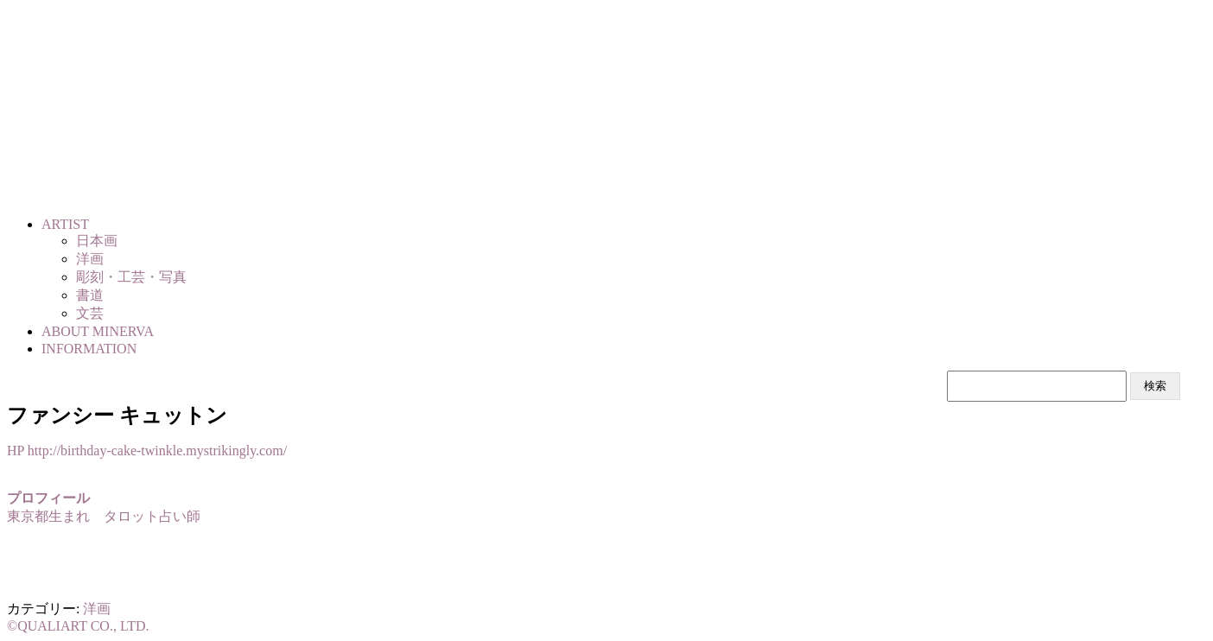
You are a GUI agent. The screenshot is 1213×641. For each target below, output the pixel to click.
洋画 (97, 608)
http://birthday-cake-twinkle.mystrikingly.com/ (157, 450)
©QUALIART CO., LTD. (78, 626)
